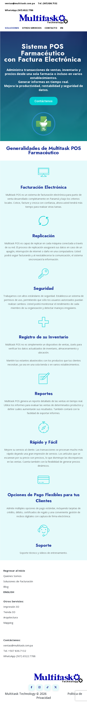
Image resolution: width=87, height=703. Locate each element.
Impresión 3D (11, 606)
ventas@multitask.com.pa (18, 645)
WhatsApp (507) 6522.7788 (19, 656)
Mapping (8, 622)
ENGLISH (8, 592)
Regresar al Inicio (14, 570)
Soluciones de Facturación (18, 581)
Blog (6, 586)
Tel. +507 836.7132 (14, 650)
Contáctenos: (12, 640)
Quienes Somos (12, 576)
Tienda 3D (9, 612)
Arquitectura (10, 617)
